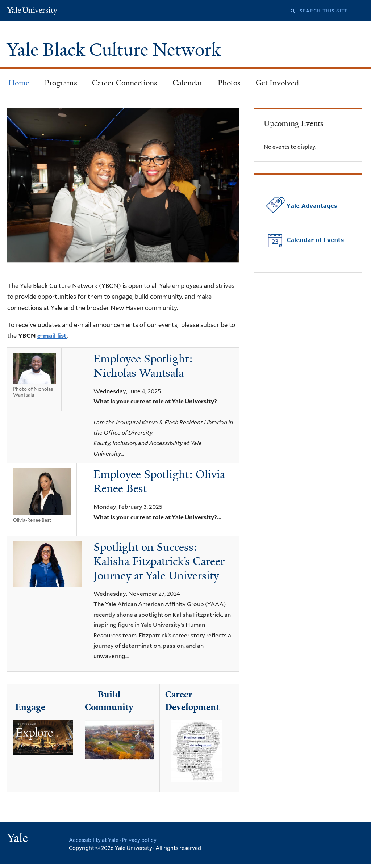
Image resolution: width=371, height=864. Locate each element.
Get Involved (277, 83)
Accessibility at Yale (93, 840)
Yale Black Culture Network (116, 50)
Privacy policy (139, 840)
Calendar (187, 83)
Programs (61, 83)
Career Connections (124, 83)
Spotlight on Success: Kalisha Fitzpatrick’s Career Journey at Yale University (159, 561)
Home (18, 83)
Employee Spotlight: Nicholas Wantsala (143, 366)
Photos (229, 83)
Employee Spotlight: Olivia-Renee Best (161, 481)
